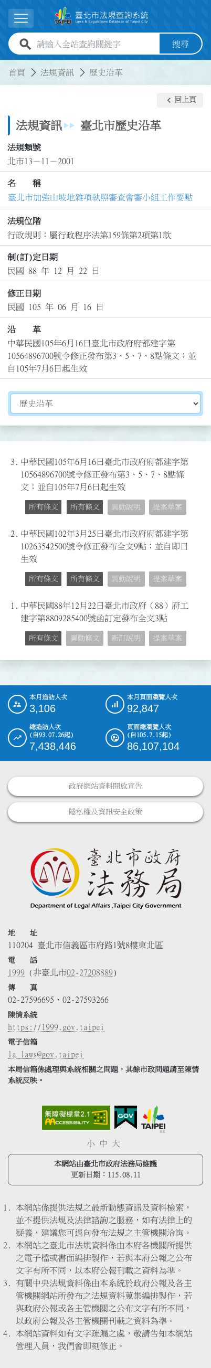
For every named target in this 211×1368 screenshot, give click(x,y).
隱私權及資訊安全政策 (105, 811)
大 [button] (116, 1143)
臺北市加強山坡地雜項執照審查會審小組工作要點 (100, 197)
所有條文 (43, 507)
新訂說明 (126, 638)
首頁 (16, 72)
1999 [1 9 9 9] (16, 972)
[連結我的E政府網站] (125, 1118)
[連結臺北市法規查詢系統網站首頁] (101, 16)
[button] (180, 100)
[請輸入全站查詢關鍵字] (96, 44)
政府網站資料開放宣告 (105, 786)
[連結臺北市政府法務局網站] (105, 878)
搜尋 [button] (180, 44)
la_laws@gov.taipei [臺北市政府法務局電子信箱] (45, 1054)
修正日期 (24, 293)
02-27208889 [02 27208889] (90, 972)
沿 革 (24, 329)
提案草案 (167, 507)
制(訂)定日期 (32, 257)
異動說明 (126, 507)
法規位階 (24, 221)
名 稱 (24, 183)
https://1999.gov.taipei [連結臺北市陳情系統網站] (56, 1027)
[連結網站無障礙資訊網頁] (76, 1118)
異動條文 (85, 638)
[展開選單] (21, 18)
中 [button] (103, 1143)
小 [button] (91, 1143)
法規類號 (24, 147)
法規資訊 (57, 72)
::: (6, 66)
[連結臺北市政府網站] (153, 1119)
